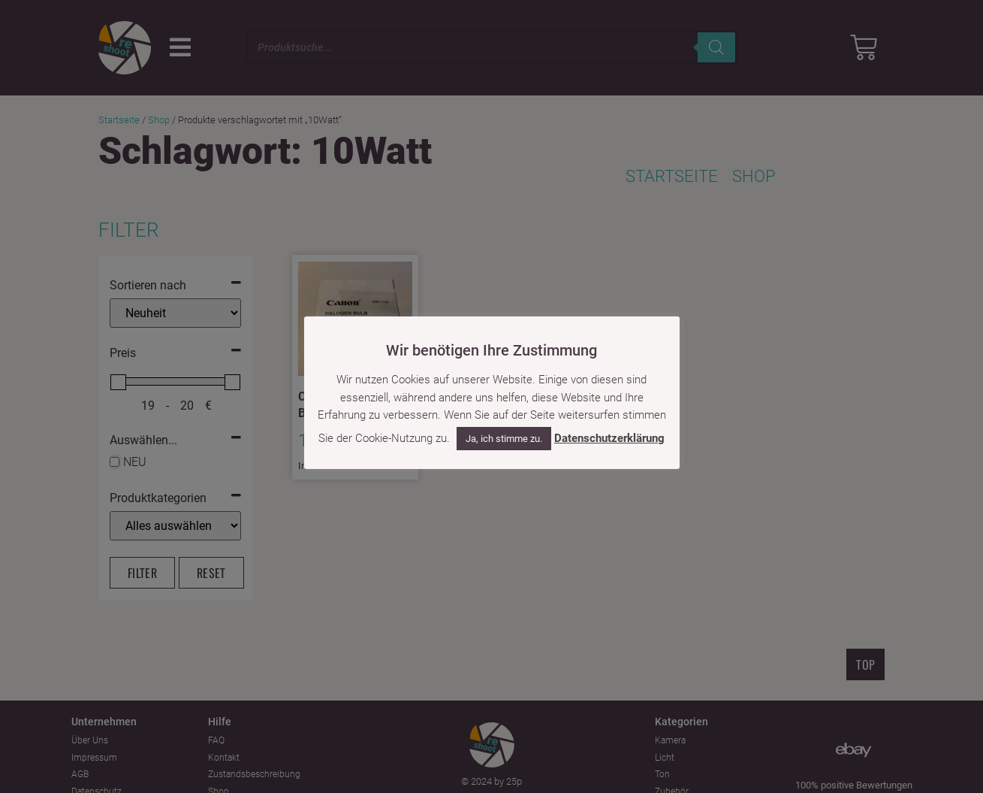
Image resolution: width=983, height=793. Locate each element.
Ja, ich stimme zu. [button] (504, 438)
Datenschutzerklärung (609, 438)
